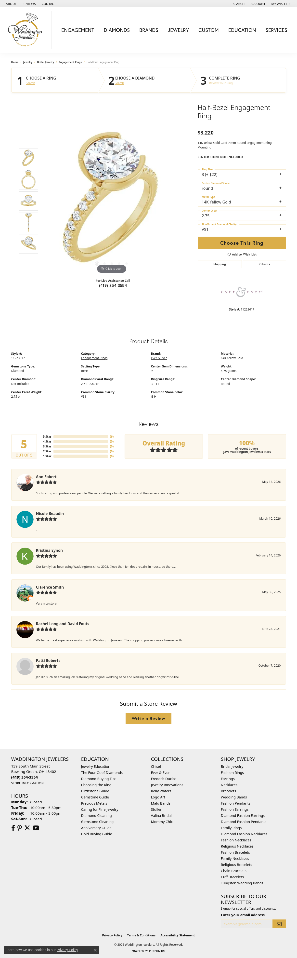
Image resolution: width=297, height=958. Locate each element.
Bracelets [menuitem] (228, 791)
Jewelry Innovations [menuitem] (167, 785)
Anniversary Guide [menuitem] (96, 827)
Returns (264, 264)
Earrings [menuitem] (228, 778)
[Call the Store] (24, 777)
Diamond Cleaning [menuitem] (96, 815)
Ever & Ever (159, 358)
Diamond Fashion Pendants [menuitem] (244, 821)
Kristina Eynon (49, 550)
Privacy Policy (112, 935)
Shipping (219, 264)
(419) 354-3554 (113, 285)
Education (242, 30)
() (112, 436)
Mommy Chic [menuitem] (162, 821)
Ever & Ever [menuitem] (160, 772)
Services (276, 30)
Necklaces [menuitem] (229, 785)
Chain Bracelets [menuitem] (233, 870)
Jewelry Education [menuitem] (95, 766)
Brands (148, 30)
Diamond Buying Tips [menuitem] (98, 778)
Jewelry (178, 30)
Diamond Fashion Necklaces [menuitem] (244, 834)
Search (30, 83)
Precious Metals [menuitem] (94, 803)
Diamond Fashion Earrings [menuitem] (243, 815)
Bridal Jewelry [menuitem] (232, 766)
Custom (208, 30)
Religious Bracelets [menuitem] (236, 864)
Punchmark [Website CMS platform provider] (157, 951)
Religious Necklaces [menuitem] (237, 846)
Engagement (77, 30)
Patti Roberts (48, 660)
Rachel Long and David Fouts (62, 623)
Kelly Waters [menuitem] (161, 791)
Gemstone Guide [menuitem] (95, 797)
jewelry (27, 62)
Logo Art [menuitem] (158, 797)
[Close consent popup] (95, 950)
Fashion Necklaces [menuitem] (236, 840)
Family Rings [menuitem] (231, 827)
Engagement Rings (70, 62)
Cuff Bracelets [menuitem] (232, 877)
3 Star (47, 446)
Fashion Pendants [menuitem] (235, 803)
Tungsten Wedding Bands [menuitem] (242, 883)
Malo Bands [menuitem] (160, 803)
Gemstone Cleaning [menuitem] (97, 821)
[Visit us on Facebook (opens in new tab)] (13, 828)
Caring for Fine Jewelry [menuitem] (99, 809)
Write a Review (148, 718)
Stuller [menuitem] (156, 809)
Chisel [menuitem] (156, 766)
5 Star (47, 436)
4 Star (47, 441)
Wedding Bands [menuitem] (234, 797)
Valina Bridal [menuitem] (161, 815)
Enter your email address (243, 915)
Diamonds (117, 30)
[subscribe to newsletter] (279, 924)
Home (15, 62)
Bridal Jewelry (45, 62)
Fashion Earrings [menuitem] (235, 809)
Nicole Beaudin (50, 513)
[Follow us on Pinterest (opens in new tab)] (19, 828)
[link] (11, 3)
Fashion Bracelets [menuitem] (235, 852)
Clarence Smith (50, 587)
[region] (111, 201)
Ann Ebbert (46, 476)
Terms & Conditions (141, 935)
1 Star (47, 456)
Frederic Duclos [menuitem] (164, 778)
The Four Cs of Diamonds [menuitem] (102, 772)
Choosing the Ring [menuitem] (96, 785)
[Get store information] (27, 783)
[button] (238, 3)
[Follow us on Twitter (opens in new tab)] (27, 828)
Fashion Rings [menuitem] (232, 772)
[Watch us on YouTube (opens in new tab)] (36, 828)
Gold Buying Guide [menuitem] (96, 834)
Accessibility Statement (177, 935)
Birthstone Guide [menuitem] (95, 791)
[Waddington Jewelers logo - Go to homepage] (27, 30)
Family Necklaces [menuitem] (235, 858)
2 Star (47, 451)
